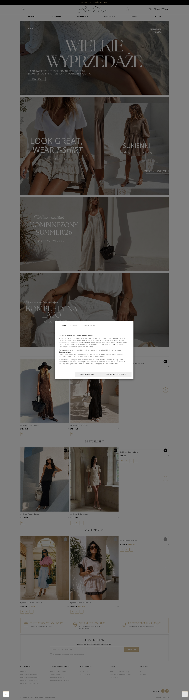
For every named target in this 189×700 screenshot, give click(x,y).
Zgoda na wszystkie (116, 374)
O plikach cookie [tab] (88, 325)
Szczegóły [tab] (74, 325)
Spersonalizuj (87, 374)
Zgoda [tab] (63, 325)
